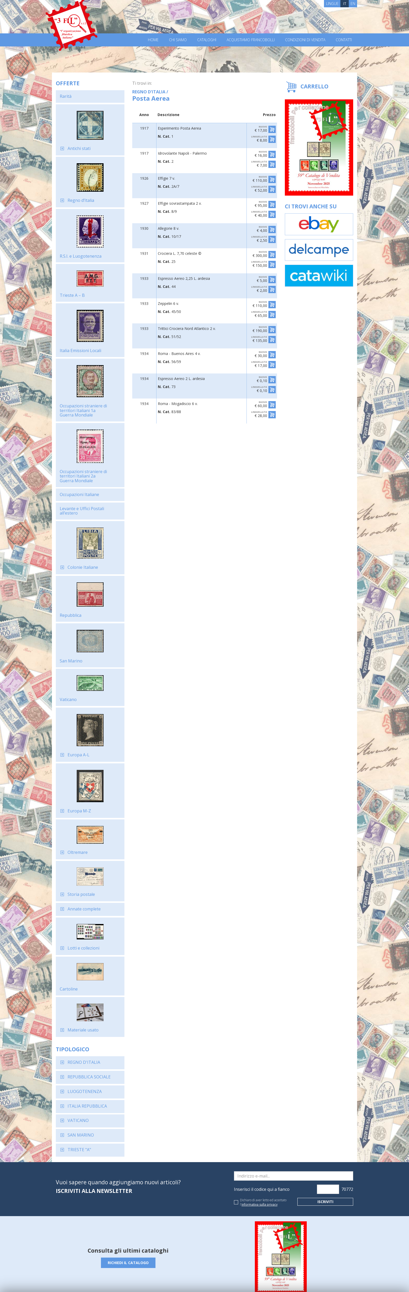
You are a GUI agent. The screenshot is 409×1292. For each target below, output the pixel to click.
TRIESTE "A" (79, 1123)
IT (344, 3)
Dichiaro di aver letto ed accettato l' (263, 1176)
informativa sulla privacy (260, 1178)
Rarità (65, 70)
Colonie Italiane (83, 541)
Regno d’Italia (81, 174)
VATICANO (78, 1094)
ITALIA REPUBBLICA (87, 1080)
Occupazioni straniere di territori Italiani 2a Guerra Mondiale (83, 450)
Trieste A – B (72, 269)
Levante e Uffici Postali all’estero (82, 485)
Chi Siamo (178, 40)
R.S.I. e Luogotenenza (80, 230)
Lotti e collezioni (83, 922)
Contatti (344, 40)
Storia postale (81, 868)
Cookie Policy (152, 1281)
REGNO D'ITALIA (84, 1036)
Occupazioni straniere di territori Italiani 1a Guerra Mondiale (83, 384)
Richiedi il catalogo (128, 1236)
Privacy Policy (128, 1281)
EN (353, 3)
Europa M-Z (79, 785)
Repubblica (70, 589)
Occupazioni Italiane (79, 468)
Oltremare (78, 826)
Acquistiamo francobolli (251, 40)
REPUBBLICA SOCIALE (89, 1051)
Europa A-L (78, 729)
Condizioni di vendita (305, 40)
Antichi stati (79, 122)
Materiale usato (83, 1004)
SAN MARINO (81, 1109)
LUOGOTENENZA (85, 1065)
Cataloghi (206, 40)
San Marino (71, 635)
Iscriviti (325, 1175)
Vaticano (68, 673)
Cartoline (69, 963)
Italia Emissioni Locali (80, 324)
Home (153, 40)
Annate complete (84, 883)
